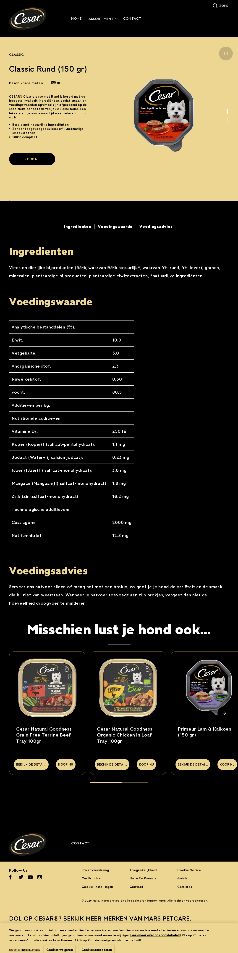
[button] (226, 53)
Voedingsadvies (48, 570)
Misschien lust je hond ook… (119, 629)
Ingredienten (41, 251)
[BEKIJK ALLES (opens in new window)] (27, 932)
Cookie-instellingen (97, 887)
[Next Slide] (224, 713)
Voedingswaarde (51, 301)
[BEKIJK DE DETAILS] (31, 764)
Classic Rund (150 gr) (48, 69)
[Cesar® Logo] (33, 844)
